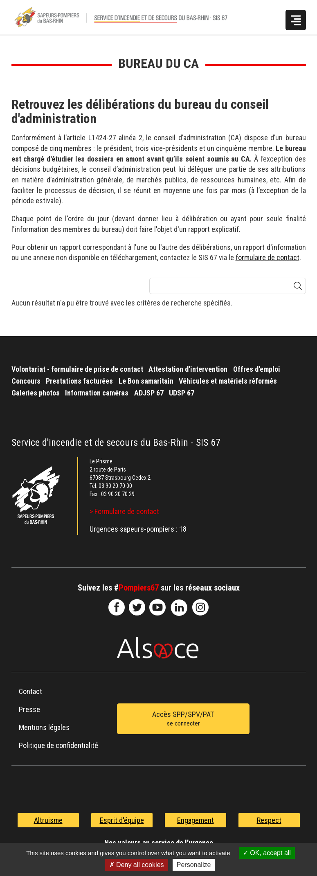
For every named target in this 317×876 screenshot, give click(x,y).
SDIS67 (116, 607)
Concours (25, 381)
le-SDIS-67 (137, 607)
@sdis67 (200, 607)
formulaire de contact (267, 257)
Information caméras (96, 393)
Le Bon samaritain (146, 381)
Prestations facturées (79, 381)
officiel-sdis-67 (157, 607)
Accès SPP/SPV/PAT (183, 719)
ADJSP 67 (149, 393)
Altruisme (48, 820)
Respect (269, 820)
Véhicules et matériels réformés (228, 381)
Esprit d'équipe (122, 820)
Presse (29, 709)
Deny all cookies (136, 864)
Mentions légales (44, 727)
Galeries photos (35, 393)
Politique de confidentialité (58, 745)
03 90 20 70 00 (115, 486)
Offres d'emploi (256, 369)
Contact (30, 691)
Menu (296, 20)
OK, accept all (267, 852)
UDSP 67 (181, 393)
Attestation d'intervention (187, 369)
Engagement (195, 820)
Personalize (194, 864)
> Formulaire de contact (124, 511)
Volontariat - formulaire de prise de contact (77, 369)
